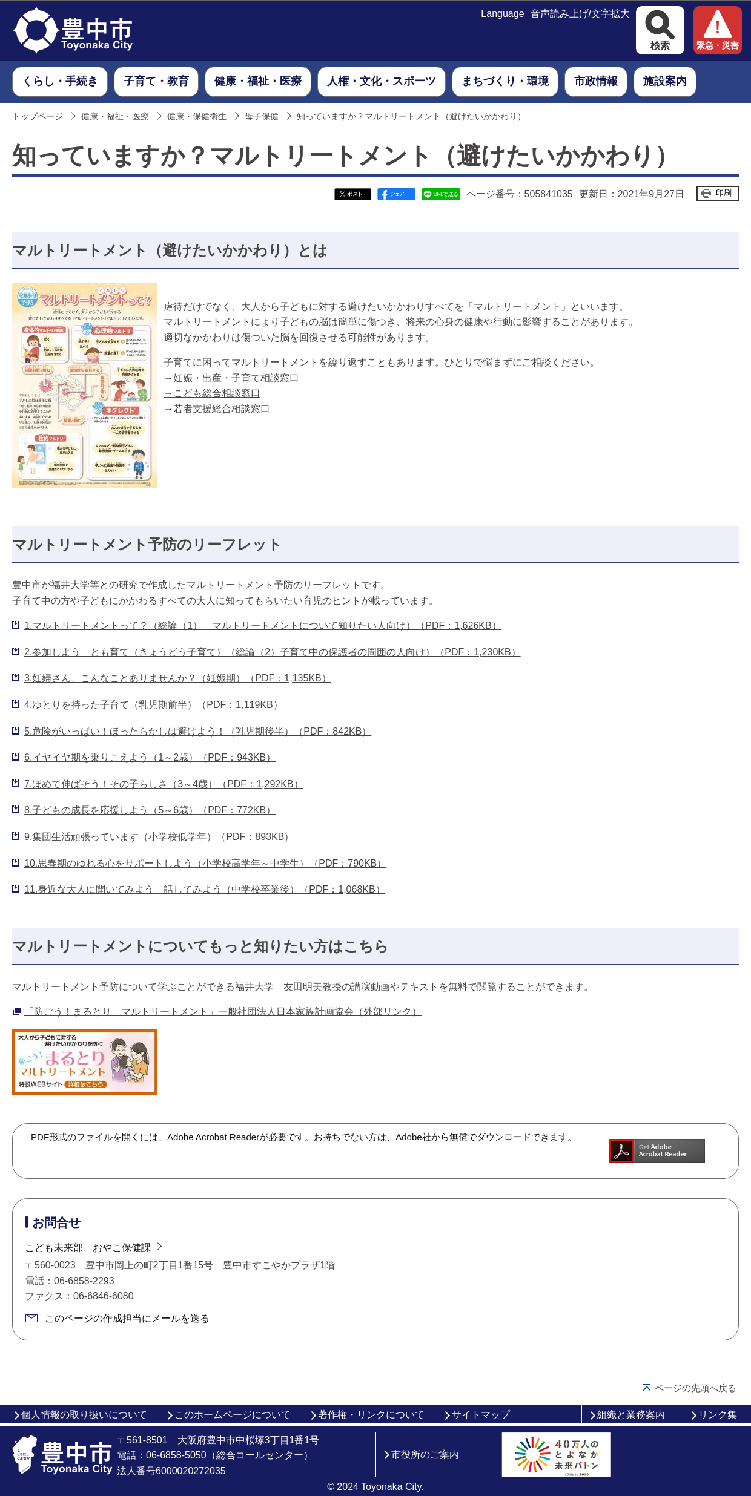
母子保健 (262, 116)
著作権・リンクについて (371, 1414)
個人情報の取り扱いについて (84, 1414)
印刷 (724, 192)
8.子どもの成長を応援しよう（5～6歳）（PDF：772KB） (150, 810)
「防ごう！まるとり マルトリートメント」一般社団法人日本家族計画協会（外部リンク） (223, 1011)
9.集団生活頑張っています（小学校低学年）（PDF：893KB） (159, 837)
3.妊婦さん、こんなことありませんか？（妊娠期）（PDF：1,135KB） (177, 678)
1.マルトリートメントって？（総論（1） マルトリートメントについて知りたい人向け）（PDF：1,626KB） (262, 625)
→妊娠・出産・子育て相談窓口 (231, 378)
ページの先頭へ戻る (695, 1388)
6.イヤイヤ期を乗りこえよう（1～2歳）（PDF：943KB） (150, 757)
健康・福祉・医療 (115, 116)
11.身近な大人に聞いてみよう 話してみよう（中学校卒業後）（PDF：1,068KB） (204, 889)
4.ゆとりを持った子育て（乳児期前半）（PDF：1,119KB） (153, 705)
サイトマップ (481, 1414)
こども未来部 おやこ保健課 (88, 1247)
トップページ (37, 116)
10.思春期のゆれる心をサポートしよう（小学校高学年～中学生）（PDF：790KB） (205, 863)
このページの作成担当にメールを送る (127, 1318)
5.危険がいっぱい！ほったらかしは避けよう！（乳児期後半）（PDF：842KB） (197, 731)
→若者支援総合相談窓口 (217, 409)
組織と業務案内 (631, 1414)
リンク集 (717, 1414)
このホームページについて (232, 1414)
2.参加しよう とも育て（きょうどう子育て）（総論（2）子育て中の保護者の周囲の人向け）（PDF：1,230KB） (272, 652)
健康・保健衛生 (197, 116)
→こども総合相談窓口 (212, 393)
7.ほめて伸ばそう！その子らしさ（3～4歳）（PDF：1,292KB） (163, 784)
